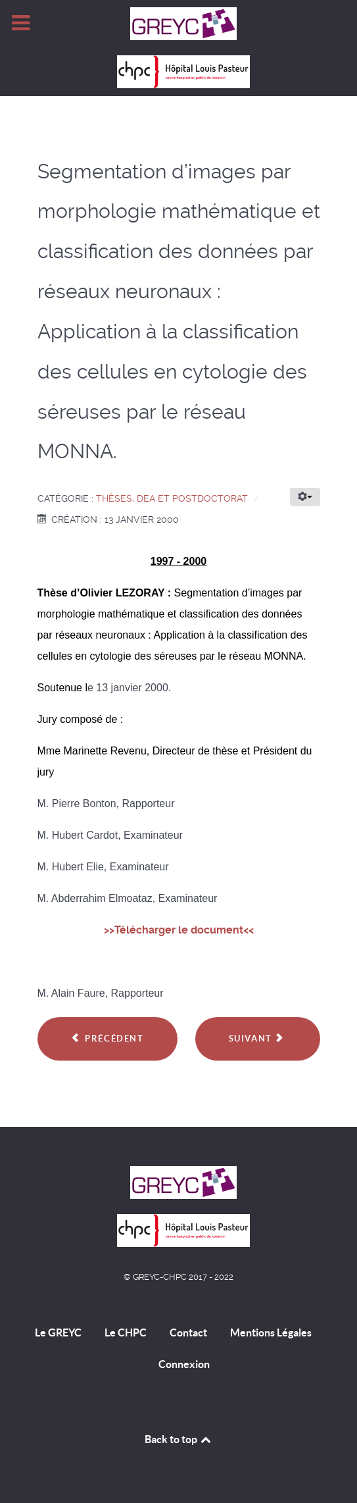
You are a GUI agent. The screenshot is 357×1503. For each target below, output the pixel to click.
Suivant (257, 1038)
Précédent (107, 1038)
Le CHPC (126, 1332)
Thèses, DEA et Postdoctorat (172, 498)
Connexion (184, 1364)
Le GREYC (58, 1332)
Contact (188, 1332)
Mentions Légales (271, 1332)
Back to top (179, 1439)
